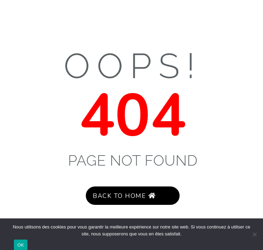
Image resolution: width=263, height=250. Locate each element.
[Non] (254, 234)
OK (20, 245)
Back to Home (124, 196)
